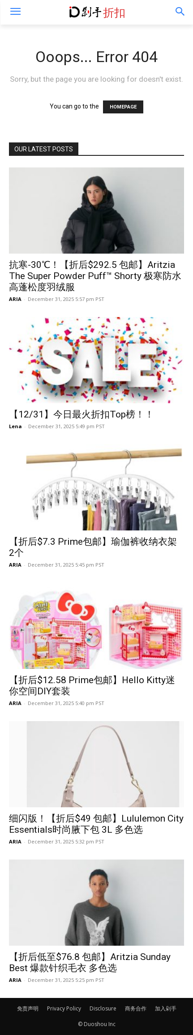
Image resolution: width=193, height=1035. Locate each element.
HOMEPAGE (123, 107)
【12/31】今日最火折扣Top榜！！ (81, 414)
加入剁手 (165, 1008)
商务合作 (135, 1008)
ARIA (15, 299)
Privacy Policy (64, 1008)
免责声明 (28, 1008)
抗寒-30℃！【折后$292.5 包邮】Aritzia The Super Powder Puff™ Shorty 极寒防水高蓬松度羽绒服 (95, 275)
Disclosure (103, 1008)
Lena (15, 426)
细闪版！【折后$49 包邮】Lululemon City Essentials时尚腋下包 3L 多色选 (96, 824)
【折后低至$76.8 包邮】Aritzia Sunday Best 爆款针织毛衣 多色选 (90, 962)
